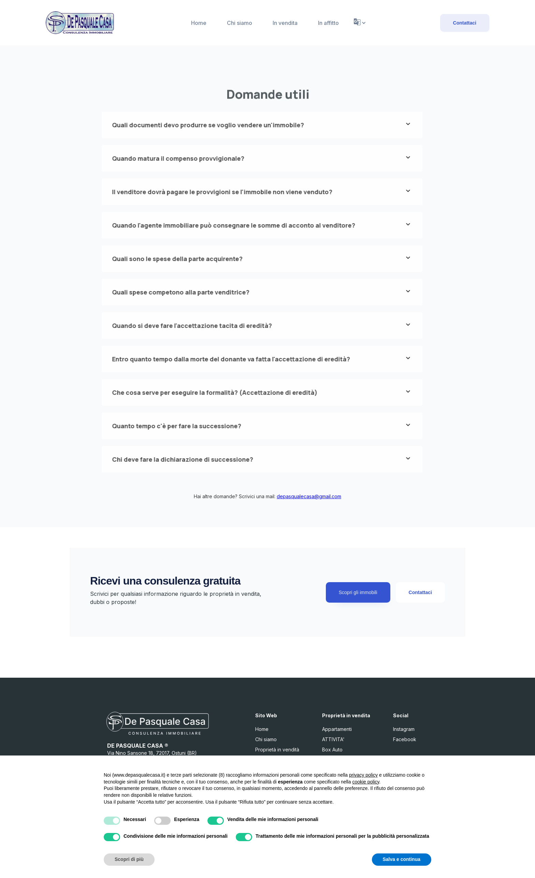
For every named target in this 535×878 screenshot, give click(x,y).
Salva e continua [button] (401, 859)
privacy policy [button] (363, 775)
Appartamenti (337, 729)
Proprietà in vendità (277, 749)
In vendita (285, 22)
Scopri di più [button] (129, 859)
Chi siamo (239, 22)
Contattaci (464, 23)
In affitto (328, 22)
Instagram (404, 729)
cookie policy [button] (365, 782)
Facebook (404, 739)
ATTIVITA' (333, 739)
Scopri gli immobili (358, 592)
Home (198, 22)
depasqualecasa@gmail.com (309, 496)
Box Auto (332, 749)
